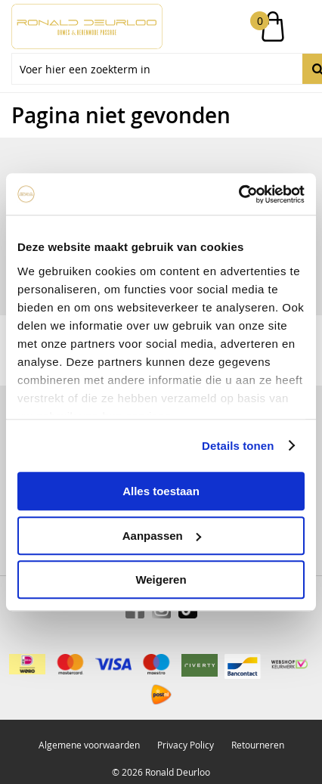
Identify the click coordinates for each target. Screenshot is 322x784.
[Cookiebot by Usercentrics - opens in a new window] (238, 194)
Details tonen (238, 445)
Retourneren (257, 745)
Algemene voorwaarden (89, 745)
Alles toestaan (161, 491)
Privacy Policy (185, 745)
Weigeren (160, 579)
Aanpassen (161, 535)
